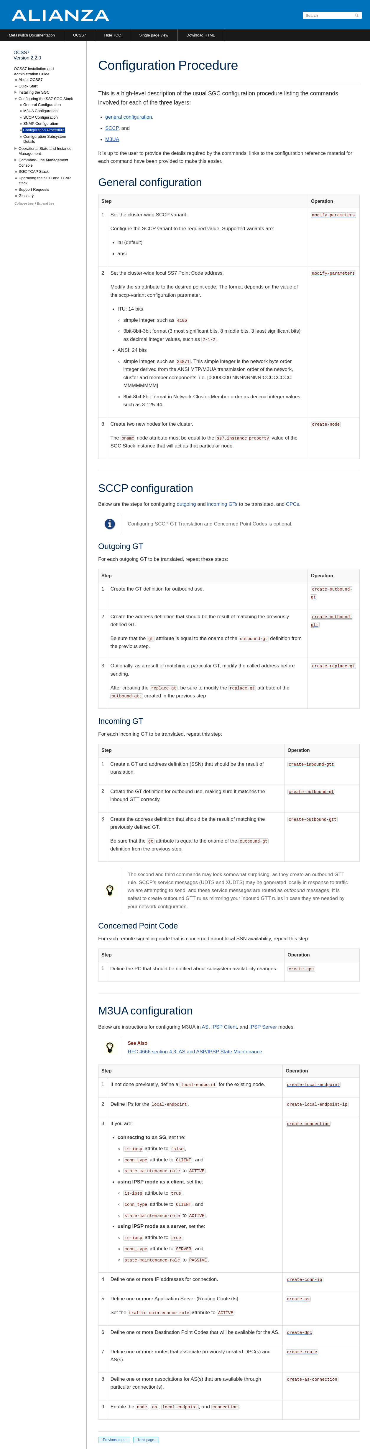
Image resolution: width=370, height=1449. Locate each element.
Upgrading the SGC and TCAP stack (45, 180)
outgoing (186, 504)
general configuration (128, 117)
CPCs (292, 504)
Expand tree (45, 203)
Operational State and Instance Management (45, 151)
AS (205, 1027)
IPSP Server (263, 1027)
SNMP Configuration (40, 123)
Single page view (153, 35)
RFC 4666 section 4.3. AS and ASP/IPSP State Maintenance (195, 1052)
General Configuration (42, 104)
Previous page (114, 1440)
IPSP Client (224, 1027)
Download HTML (200, 35)
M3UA (112, 139)
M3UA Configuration (40, 111)
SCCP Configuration (40, 117)
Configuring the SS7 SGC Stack (46, 99)
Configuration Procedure (44, 130)
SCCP (112, 128)
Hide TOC (112, 35)
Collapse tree (24, 203)
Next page (146, 1440)
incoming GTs (222, 504)
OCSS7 (79, 35)
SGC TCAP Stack (34, 171)
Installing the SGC (34, 92)
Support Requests (34, 189)
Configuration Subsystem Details (44, 139)
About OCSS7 (31, 79)
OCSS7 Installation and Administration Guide (34, 71)
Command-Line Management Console (43, 163)
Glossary (26, 195)
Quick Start (28, 86)
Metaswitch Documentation (32, 35)
